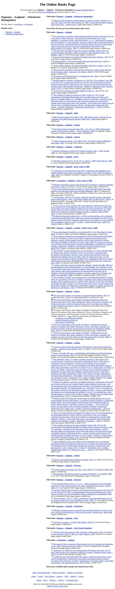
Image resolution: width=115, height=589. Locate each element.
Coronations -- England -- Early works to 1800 (74, 181)
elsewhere (29, 24)
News (45, 580)
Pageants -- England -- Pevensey (68, 465)
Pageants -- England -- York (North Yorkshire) (74, 528)
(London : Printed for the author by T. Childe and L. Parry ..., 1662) (81, 446)
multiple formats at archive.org (66, 320)
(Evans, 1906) (81, 499)
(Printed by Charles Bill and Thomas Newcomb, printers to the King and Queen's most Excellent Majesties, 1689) (81, 190)
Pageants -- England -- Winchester (69, 506)
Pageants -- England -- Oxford (68, 456)
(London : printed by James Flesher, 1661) (81, 210)
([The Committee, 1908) (80, 130)
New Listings (50, 576)
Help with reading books (41, 573)
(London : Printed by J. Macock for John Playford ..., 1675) (82, 101)
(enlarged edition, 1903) (80, 295)
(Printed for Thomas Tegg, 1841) (80, 328)
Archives (61, 580)
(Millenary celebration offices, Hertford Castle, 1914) (82, 84)
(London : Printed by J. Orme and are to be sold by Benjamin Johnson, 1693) (82, 431)
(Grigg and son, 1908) (82, 161)
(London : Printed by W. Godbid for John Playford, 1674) (82, 370)
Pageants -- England (13, 32)
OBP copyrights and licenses (57, 586)
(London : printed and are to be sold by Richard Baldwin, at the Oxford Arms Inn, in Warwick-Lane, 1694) (82, 257)
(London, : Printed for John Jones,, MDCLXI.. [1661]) (82, 220)
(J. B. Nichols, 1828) (81, 71)
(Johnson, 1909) (82, 533)
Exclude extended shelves (84, 10)
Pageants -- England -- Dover (67, 157)
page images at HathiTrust (64, 322)
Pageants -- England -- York (67, 518)
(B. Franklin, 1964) (82, 42)
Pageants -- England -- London (68, 343)
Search (40, 576)
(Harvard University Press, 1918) (80, 61)
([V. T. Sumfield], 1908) (81, 470)
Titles (66, 576)
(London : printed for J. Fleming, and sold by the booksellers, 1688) (82, 270)
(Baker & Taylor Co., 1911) (76, 91)
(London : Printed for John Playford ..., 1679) (82, 403)
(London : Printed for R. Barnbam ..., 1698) (82, 417)
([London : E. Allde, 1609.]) (81, 173)
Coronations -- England (65, 540)
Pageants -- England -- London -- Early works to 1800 (77, 228)
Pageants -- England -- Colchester (69, 147)
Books (39, 580)
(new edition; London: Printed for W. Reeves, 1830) (81, 303)
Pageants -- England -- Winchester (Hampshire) (74, 16)
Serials (81, 576)
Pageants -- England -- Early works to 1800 (73, 167)
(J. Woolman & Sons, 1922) (75, 76)
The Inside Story (72, 580)
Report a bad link (58, 573)
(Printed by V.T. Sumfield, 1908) (82, 474)
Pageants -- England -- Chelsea (68, 125)
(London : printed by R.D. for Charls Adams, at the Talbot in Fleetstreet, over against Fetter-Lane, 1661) (82, 560)
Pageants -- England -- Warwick (68, 480)
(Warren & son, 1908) (82, 23)
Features (53, 580)
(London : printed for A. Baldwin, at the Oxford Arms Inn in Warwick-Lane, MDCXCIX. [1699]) (82, 242)
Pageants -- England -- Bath (67, 113)
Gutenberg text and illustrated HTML (68, 318)
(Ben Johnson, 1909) (72, 522)
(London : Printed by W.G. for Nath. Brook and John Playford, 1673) (82, 389)
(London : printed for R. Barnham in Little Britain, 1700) (82, 283)
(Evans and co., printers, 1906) (81, 486)
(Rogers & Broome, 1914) (73, 460)
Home (33, 576)
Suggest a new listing (74, 573)
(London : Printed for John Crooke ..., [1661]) (82, 552)
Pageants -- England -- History (68, 291)
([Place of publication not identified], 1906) (82, 492)
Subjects (74, 576)
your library (18, 24)
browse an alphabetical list (47, 12)
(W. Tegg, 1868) (80, 335)
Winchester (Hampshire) (14, 34)
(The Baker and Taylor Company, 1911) (80, 57)
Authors (59, 576)
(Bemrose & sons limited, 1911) (81, 348)
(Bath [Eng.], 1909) (81, 118)
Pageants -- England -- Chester (68, 137)
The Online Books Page (57, 4)
